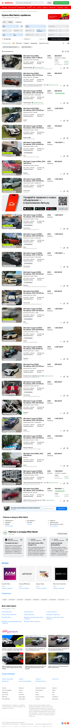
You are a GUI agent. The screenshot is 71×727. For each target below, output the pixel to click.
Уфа (53, 694)
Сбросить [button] (42, 39)
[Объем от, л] (53, 30)
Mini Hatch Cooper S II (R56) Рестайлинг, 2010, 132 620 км (33, 92)
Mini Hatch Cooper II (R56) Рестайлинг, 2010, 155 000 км (33, 273)
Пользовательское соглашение (10, 724)
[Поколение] (58, 26)
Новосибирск (39, 690)
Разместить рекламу (7, 679)
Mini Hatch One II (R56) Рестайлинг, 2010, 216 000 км (33, 292)
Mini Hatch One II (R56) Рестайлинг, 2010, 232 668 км (33, 489)
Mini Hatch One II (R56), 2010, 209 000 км (33, 454)
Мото (34, 7)
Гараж (66, 7)
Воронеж (4, 696)
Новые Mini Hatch (28, 612)
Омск (37, 692)
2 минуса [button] (29, 524)
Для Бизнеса (5, 681)
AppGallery (51, 208)
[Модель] (35, 26)
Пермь (37, 694)
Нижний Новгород (41, 688)
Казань (21, 690)
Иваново (21, 688)
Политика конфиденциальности (43, 724)
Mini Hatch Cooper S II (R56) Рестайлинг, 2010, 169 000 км (33, 329)
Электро (29, 7)
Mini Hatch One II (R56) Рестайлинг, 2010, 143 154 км (33, 74)
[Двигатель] (30, 30)
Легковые (4, 7)
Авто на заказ (12, 7)
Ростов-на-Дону (40, 696)
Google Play (40, 208)
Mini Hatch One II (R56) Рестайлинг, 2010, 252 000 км (33, 365)
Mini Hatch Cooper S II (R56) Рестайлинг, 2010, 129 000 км (33, 127)
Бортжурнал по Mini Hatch (53, 614)
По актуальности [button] (7, 51)
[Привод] (41, 30)
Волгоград (5, 694)
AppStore (28, 208)
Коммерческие (21, 7)
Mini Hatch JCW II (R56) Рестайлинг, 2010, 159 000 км (33, 109)
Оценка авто (52, 7)
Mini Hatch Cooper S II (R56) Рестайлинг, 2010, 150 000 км (33, 216)
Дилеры (5, 563)
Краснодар (22, 696)
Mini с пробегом (21, 11)
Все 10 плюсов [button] (9, 526)
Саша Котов (55, 679)
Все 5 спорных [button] (54, 526)
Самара (38, 699)
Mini (15, 11)
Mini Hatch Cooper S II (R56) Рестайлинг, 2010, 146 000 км (33, 419)
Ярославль (55, 699)
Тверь (53, 690)
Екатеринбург (6, 699)
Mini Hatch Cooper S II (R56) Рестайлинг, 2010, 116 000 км (33, 235)
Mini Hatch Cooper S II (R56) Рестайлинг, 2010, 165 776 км (33, 472)
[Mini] (10, 26)
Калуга (21, 692)
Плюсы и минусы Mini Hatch (9, 614)
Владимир (5, 692)
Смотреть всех (6, 593)
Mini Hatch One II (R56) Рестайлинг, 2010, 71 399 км (32, 57)
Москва (4, 688)
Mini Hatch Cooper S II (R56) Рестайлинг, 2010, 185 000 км (33, 402)
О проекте (38, 679)
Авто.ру (9, 3)
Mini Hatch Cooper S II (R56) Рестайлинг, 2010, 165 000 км (33, 309)
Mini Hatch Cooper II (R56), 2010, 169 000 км (34, 162)
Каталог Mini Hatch (7, 612)
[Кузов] (7, 30)
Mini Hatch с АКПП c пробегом (32, 621)
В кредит (5, 599)
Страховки (60, 7)
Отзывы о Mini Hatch (51, 612)
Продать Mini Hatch (29, 614)
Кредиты (45, 7)
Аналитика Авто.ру (41, 681)
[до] (64, 30)
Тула (53, 692)
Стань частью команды (25, 681)
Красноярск (22, 699)
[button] (68, 43)
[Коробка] (18, 30)
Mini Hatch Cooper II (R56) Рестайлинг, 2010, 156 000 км (33, 180)
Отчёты (39, 7)
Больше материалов (8, 674)
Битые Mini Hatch (6, 617)
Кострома (21, 694)
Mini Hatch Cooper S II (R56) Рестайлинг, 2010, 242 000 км (33, 437)
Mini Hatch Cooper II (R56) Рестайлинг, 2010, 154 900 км (33, 143)
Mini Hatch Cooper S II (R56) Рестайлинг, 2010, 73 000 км (33, 254)
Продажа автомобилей (7, 11)
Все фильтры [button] (6, 39)
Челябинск (55, 696)
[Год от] (7, 34)
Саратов (54, 688)
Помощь (21, 679)
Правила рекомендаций (26, 724)
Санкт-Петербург (7, 690)
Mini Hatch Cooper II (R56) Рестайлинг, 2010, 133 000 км (33, 383)
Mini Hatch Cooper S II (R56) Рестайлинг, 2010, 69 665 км (33, 348)
